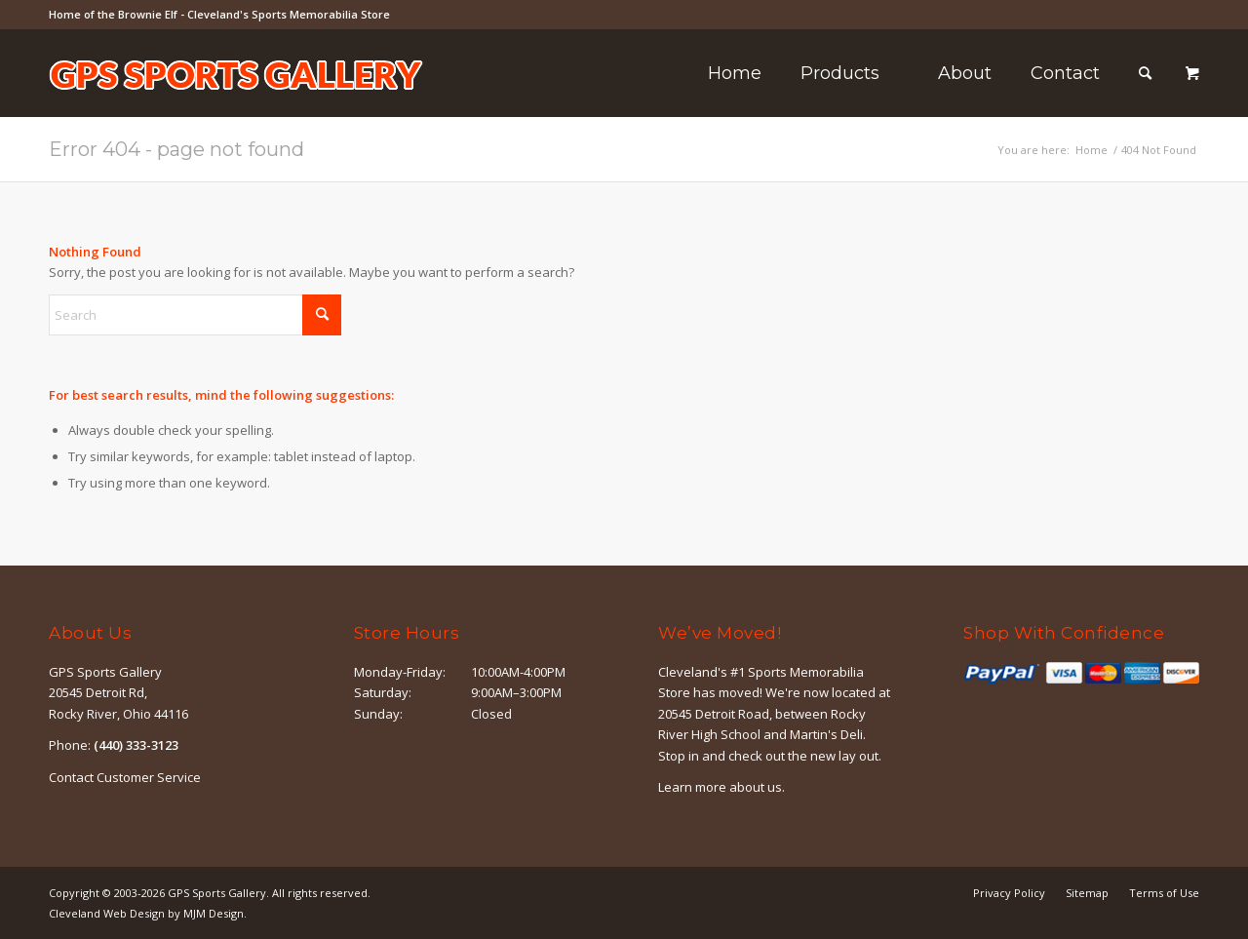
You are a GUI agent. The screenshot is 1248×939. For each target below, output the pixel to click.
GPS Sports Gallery (217, 892)
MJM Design (213, 913)
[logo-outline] (236, 102)
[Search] (1145, 73)
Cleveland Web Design (107, 913)
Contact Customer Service (125, 777)
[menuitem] (734, 73)
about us (755, 787)
